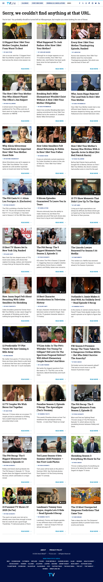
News (69, 3)
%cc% (29, 38)
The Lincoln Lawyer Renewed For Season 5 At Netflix (84, 250)
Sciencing (22, 566)
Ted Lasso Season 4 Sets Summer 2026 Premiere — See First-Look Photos (50, 458)
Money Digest (64, 564)
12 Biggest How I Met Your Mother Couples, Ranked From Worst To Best (16, 45)
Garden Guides (63, 561)
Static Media (41, 554)
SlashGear (41, 566)
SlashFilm (31, 566)
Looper (46, 564)
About (43, 550)
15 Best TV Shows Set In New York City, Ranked (14, 249)
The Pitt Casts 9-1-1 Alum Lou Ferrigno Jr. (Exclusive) (16, 200)
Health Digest (89, 561)
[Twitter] (83, 3)
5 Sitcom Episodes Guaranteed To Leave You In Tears (51, 201)
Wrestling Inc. (55, 569)
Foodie (41, 561)
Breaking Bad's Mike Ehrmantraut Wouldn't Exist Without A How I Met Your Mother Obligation (51, 98)
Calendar (25, 3)
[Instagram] (92, 3)
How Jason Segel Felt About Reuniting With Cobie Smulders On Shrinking (17, 299)
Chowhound (16, 561)
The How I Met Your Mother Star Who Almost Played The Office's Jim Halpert (16, 96)
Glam (72, 561)
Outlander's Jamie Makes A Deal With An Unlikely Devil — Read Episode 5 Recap (85, 299)
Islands (31, 564)
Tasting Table (57, 566)
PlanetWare (11, 566)
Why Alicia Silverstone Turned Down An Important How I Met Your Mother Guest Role (16, 150)
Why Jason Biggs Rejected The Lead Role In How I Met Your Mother (85, 97)
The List (79, 566)
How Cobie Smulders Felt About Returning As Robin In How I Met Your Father (50, 149)
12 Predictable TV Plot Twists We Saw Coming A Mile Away (15, 348)
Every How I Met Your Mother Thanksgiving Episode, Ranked (82, 45)
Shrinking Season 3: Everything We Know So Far (85, 457)
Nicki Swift (75, 564)
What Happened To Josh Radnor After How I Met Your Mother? (49, 45)
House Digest (14, 564)
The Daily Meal (69, 566)
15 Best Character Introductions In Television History (51, 299)
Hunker (23, 564)
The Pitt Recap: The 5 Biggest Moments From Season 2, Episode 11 (49, 250)
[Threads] (86, 3)
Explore (34, 561)
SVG (48, 566)
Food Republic (51, 561)
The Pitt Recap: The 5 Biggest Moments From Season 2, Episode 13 (14, 458)
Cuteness (25, 561)
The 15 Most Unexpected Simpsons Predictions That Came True (85, 510)
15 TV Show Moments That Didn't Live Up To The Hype (85, 200)
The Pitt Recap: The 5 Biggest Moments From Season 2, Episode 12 (83, 407)
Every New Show (37, 3)
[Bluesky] (96, 3)
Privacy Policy (55, 550)
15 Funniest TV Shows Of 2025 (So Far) (15, 509)
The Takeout (88, 566)
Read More (25, 69)
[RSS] (99, 3)
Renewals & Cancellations (56, 3)
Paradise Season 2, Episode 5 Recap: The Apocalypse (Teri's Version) (51, 407)
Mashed (54, 564)
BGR (8, 561)
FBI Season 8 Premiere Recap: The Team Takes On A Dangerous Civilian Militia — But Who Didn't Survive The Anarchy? (86, 352)
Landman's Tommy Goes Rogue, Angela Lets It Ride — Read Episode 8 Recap (50, 510)
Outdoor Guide (86, 564)
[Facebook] (80, 3)
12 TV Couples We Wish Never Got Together (14, 406)
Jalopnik (39, 564)
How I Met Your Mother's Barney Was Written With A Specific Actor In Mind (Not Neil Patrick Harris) (85, 150)
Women (45, 569)
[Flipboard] (89, 3)
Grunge (79, 561)
